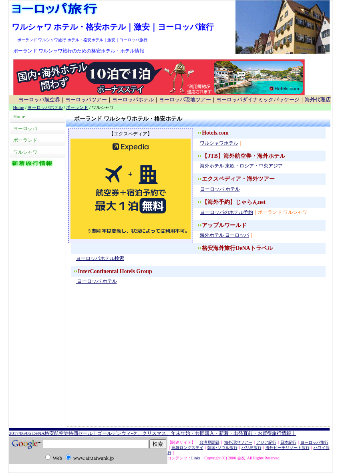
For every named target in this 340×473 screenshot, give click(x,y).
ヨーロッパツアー (86, 100)
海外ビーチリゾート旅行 (288, 447)
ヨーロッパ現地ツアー (185, 100)
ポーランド (77, 107)
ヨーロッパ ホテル (220, 189)
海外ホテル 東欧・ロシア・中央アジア (241, 166)
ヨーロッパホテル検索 (100, 258)
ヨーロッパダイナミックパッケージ (258, 100)
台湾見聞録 (209, 442)
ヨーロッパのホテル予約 (226, 212)
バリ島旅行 (251, 447)
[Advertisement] (198, 362)
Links (196, 458)
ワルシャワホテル (219, 143)
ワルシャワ (25, 152)
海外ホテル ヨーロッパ (224, 235)
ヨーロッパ (25, 128)
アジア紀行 (266, 442)
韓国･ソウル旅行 (222, 447)
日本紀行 (288, 442)
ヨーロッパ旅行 (314, 442)
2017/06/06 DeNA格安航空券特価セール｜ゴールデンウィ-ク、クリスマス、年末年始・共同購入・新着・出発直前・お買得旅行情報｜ (152, 433)
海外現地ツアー (238, 442)
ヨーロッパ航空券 (39, 100)
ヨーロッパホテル (133, 100)
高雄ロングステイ (187, 447)
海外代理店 (318, 100)
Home (18, 107)
